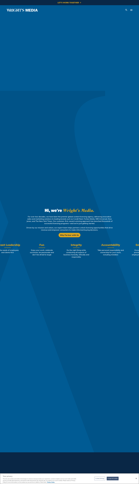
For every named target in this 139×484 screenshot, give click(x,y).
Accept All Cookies (113, 478)
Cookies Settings (99, 478)
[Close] (136, 478)
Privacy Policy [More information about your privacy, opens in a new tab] (51, 482)
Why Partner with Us (69, 235)
